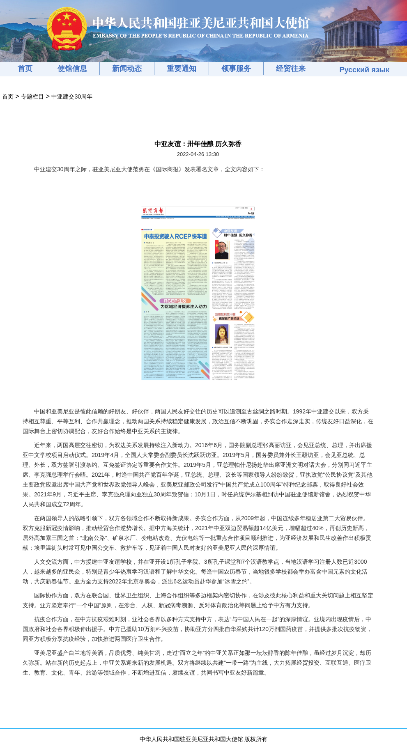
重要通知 (181, 68)
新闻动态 (127, 68)
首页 (25, 68)
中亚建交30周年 (71, 96)
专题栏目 (32, 96)
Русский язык (364, 70)
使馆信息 (72, 68)
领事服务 (236, 68)
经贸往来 (291, 68)
